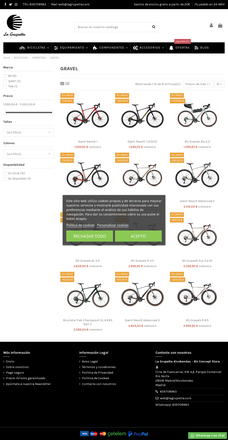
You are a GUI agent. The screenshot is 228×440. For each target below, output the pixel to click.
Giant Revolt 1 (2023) (142, 141)
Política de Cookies (95, 378)
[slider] (5, 112)
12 (219, 84)
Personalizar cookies (112, 225)
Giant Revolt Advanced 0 (142, 320)
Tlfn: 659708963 (35, 4)
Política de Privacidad (97, 373)
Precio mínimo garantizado (25, 378)
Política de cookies (80, 225)
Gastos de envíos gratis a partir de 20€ (162, 4)
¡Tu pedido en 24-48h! (210, 4)
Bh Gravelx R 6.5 (197, 320)
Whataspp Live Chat (207, 436)
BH (12, 76)
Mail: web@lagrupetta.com (70, 4)
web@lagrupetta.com (175, 398)
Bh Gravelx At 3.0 (87, 261)
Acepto (138, 236)
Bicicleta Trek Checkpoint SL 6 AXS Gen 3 (87, 322)
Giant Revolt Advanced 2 (197, 201)
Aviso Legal (90, 361)
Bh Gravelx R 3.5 (142, 261)
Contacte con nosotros (99, 384)
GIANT (14, 81)
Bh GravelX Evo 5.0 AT (197, 261)
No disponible (19, 178)
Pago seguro (15, 373)
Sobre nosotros (17, 367)
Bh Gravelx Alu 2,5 (197, 141)
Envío (10, 361)
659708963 (168, 391)
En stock (16, 173)
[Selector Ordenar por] (198, 84)
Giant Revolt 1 (87, 141)
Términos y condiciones (99, 367)
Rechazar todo (89, 236)
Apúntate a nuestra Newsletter (28, 384)
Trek (12, 86)
